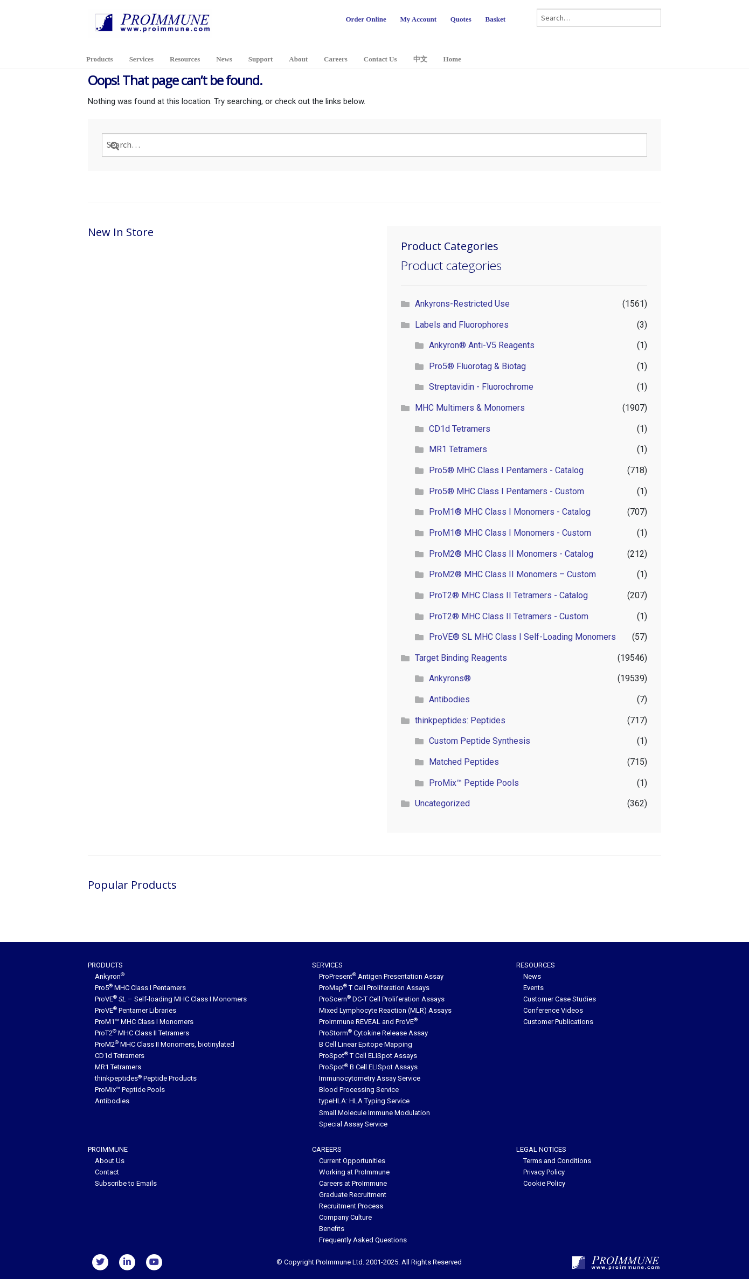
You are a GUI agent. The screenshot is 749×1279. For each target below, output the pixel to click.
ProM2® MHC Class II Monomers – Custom (512, 574)
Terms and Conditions (557, 1161)
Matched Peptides (464, 762)
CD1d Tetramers (459, 429)
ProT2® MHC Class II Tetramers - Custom (508, 616)
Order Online (365, 19)
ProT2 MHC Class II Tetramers (142, 1033)
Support (260, 59)
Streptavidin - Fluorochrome (481, 387)
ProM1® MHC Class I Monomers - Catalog (510, 512)
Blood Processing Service (359, 1090)
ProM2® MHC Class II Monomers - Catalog (511, 554)
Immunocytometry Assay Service (369, 1078)
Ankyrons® (450, 678)
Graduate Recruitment (352, 1195)
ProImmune (108, 1149)
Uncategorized (442, 803)
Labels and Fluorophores (462, 325)
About (298, 59)
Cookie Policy (544, 1183)
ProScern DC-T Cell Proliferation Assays (382, 999)
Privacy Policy (544, 1172)
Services (141, 59)
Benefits (331, 1229)
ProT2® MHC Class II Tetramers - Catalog (508, 595)
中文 (420, 59)
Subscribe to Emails (126, 1183)
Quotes (460, 19)
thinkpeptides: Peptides (460, 720)
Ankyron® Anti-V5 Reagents (482, 345)
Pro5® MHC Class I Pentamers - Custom (506, 491)
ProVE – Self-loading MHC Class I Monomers (171, 999)
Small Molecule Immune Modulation (374, 1113)
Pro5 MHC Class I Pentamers (140, 988)
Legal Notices (541, 1149)
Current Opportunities (352, 1161)
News (224, 59)
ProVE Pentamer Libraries (135, 1010)
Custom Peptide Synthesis (479, 741)
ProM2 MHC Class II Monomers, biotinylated (164, 1044)
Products (99, 59)
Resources (185, 59)
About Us (109, 1161)
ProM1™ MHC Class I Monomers (144, 1022)
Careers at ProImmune (353, 1183)
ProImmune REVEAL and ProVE (368, 1022)
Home (452, 59)
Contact (107, 1172)
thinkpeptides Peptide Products (146, 1078)
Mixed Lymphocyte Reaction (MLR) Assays (385, 1010)
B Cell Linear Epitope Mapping (365, 1044)
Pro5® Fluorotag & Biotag (477, 366)
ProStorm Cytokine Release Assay (373, 1033)
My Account (418, 19)
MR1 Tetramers (458, 449)
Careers (336, 59)
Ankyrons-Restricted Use (462, 304)
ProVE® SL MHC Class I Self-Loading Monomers (522, 637)
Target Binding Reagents (461, 658)
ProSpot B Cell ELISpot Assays (368, 1067)
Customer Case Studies (559, 999)
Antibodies (449, 699)
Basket (495, 19)
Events (533, 988)
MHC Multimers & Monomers (470, 408)
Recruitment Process (351, 1206)
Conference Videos (553, 1010)
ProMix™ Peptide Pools (474, 783)
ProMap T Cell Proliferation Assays (374, 988)
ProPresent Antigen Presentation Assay (381, 976)
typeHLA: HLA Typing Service (364, 1101)
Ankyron (109, 976)
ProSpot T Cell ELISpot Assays (368, 1056)
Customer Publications (558, 1022)
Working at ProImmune (354, 1172)
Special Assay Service (353, 1124)
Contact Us (380, 59)
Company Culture (345, 1217)
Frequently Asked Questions (363, 1240)
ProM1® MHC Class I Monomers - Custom (510, 533)
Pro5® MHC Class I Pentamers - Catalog (506, 470)
